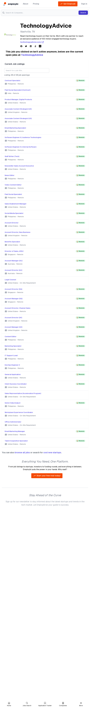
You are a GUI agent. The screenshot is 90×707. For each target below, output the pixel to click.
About (25, 4)
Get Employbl (67, 4)
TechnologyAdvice (32, 55)
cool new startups (52, 452)
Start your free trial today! (46, 476)
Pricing (36, 4)
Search (83, 13)
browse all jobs (22, 452)
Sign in (84, 4)
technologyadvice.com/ (32, 42)
